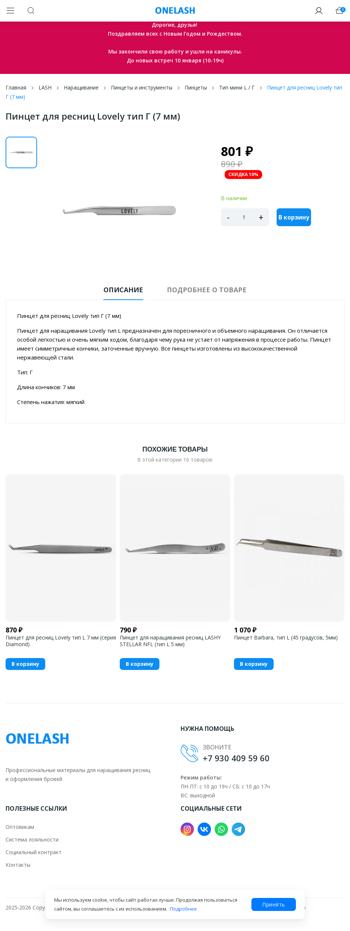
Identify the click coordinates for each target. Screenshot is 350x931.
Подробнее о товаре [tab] (207, 289)
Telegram (238, 829)
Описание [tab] (123, 289)
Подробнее (183, 908)
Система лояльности (32, 839)
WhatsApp (221, 829)
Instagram (187, 829)
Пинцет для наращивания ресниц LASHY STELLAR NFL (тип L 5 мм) (170, 641)
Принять (273, 904)
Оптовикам (20, 826)
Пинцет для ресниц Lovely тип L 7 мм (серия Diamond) (61, 641)
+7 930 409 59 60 (236, 758)
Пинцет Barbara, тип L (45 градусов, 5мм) (286, 637)
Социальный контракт (34, 852)
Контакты (18, 864)
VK (204, 829)
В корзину (293, 217)
